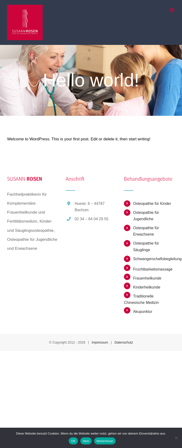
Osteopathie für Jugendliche (146, 216)
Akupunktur (142, 312)
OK (73, 441)
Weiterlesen (104, 441)
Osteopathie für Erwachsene (146, 231)
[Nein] (176, 437)
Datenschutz (123, 342)
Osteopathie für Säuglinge (146, 246)
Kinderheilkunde (146, 287)
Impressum (100, 342)
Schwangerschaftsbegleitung (154, 259)
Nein (86, 441)
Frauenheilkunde (147, 278)
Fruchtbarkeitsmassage (153, 269)
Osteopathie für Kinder (152, 204)
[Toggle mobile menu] (172, 10)
